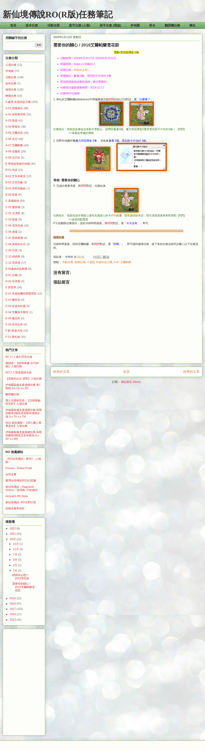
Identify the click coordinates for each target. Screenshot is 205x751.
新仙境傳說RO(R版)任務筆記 (58, 14)
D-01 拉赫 (11, 275)
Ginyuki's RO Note (16, 496)
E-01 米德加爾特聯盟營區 (21, 293)
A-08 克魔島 (12, 151)
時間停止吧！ (82, 70)
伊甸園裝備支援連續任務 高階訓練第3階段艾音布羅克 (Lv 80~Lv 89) (23, 435)
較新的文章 (61, 371)
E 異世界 (10, 287)
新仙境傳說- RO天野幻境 (20, 502)
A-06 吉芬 (11, 139)
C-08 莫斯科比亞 (15, 244)
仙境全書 (10, 474)
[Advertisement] (23, 681)
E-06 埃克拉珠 (14, 324)
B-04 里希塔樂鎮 (15, 188)
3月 (15, 559)
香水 (152, 25)
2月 (15, 565)
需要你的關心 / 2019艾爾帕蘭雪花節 (23, 587)
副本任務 (10, 83)
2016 (13, 614)
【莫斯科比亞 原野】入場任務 (23, 378)
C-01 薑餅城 (12, 207)
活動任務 (53, 25)
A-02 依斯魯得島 (15, 114)
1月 (15, 570)
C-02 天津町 (12, 213)
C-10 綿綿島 (12, 256)
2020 (13, 539)
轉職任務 (10, 95)
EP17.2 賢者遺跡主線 (18, 372)
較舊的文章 (191, 371)
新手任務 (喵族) (110, 25)
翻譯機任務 (172, 25)
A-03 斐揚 (11, 120)
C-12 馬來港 (12, 262)
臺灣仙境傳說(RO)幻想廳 (20, 480)
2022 (13, 528)
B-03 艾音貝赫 (14, 182)
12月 (16, 543)
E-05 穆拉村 (12, 318)
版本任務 (32, 25)
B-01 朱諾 (11, 169)
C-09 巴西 (11, 250)
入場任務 (10, 64)
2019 (13, 598)
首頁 (13, 25)
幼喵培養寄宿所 (15, 508)
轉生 (192, 25)
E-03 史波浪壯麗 (15, 306)
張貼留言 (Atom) (131, 381)
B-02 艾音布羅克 (15, 176)
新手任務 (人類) (79, 25)
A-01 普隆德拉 (14, 108)
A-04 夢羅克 (12, 126)
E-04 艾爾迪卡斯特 (16, 312)
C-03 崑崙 (11, 219)
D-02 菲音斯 (12, 281)
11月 (16, 549)
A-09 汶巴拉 (12, 157)
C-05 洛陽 (11, 231)
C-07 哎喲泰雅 (14, 237)
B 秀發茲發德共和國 (17, 163)
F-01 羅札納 (12, 336)
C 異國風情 (12, 200)
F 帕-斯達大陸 (14, 330)
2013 (13, 619)
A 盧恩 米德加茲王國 (99, 262)
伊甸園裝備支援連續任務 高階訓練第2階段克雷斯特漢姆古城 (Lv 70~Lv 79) (23, 413)
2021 (13, 533)
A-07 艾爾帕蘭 (122, 262)
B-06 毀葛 (11, 194)
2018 (13, 603)
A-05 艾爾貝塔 (14, 132)
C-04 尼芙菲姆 (14, 225)
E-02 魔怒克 (12, 299)
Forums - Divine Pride (18, 468)
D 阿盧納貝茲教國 (16, 268)
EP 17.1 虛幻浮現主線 (18, 356)
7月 (15, 554)
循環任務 (80, 262)
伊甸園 (135, 25)
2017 (13, 608)
